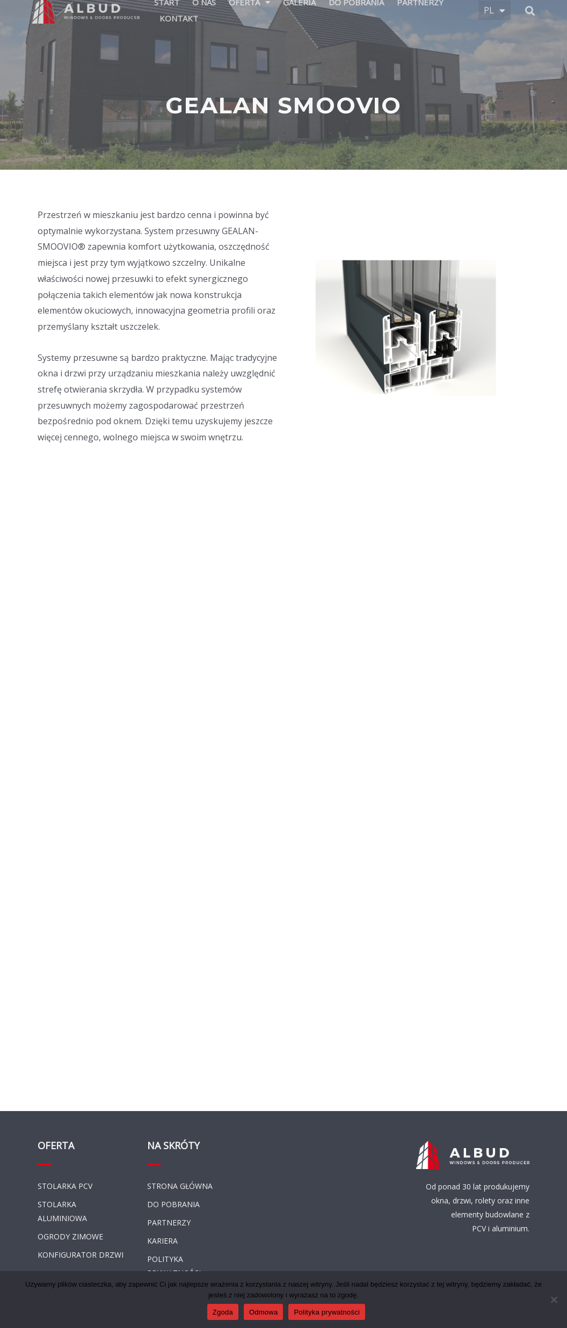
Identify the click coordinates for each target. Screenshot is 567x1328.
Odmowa (263, 1312)
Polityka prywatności (327, 1312)
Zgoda (223, 1312)
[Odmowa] (553, 1299)
